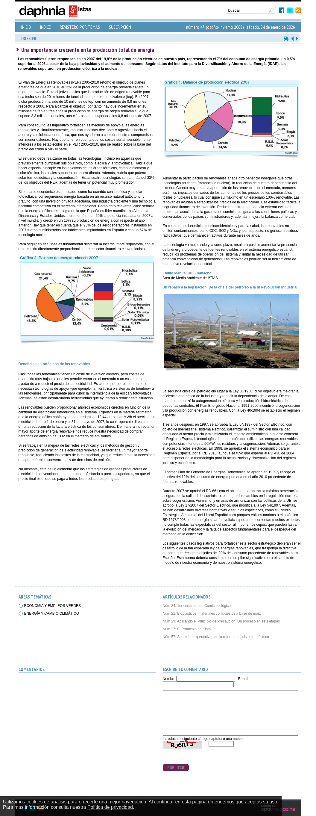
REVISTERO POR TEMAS (80, 27)
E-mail (243, 679)
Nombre (169, 679)
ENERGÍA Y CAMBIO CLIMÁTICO (51, 613)
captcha (215, 739)
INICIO (26, 27)
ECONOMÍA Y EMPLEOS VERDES (52, 606)
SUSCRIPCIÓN (120, 27)
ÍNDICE (45, 27)
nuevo (238, 739)
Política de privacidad (110, 807)
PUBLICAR (175, 767)
